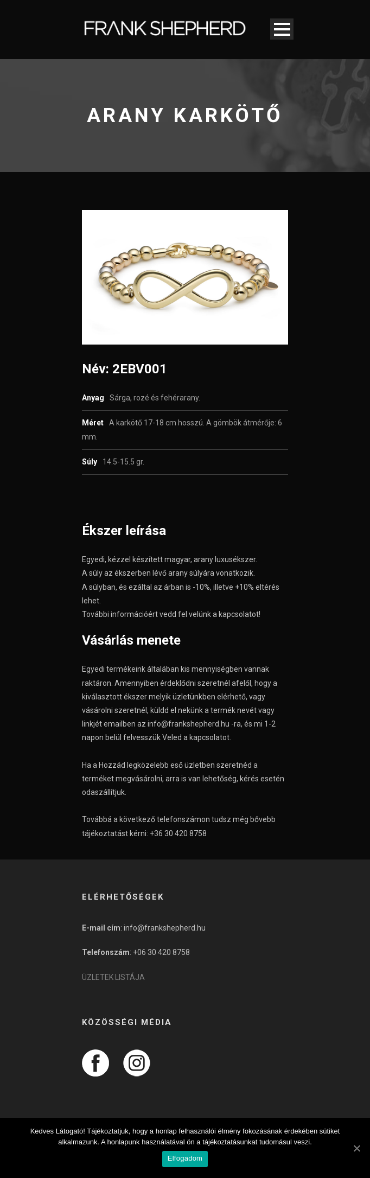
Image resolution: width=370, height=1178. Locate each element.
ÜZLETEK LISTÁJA (113, 977)
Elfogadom (185, 1158)
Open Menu (282, 29)
